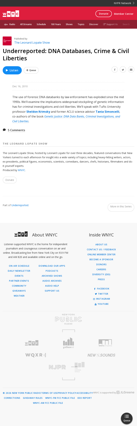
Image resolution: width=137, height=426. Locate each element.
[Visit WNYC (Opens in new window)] (31, 343)
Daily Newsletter (19, 271)
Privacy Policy (67, 393)
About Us (101, 245)
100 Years (56, 24)
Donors (101, 264)
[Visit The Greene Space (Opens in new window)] (101, 367)
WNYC (21, 170)
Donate (103, 13)
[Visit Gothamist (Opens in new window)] (68, 343)
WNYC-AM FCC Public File (48, 403)
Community (19, 286)
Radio (12, 24)
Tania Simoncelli (107, 112)
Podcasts (52, 271)
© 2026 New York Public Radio (22, 393)
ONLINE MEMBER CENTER (101, 254)
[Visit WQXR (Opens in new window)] (35, 355)
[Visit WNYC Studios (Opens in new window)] (105, 342)
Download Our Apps (52, 266)
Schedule (41, 24)
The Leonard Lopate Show (32, 43)
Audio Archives (52, 281)
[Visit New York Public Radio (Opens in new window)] (68, 319)
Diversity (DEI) (101, 274)
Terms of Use (49, 393)
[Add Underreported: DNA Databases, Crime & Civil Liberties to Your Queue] (31, 70)
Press (101, 279)
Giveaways (19, 291)
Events (19, 276)
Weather (19, 296)
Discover (93, 24)
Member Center (123, 13)
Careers (101, 269)
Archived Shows (52, 276)
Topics (81, 24)
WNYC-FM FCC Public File (60, 398)
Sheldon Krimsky (38, 112)
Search (126, 24)
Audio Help (52, 286)
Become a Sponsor (101, 259)
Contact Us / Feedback (101, 250)
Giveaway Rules (33, 398)
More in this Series (121, 206)
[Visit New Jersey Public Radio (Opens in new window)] (35, 367)
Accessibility (85, 393)
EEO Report (85, 398)
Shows (69, 24)
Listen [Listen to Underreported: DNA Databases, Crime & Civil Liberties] (11, 70)
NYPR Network (124, 3)
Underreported (19, 205)
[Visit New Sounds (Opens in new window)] (101, 355)
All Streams (26, 24)
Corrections (12, 398)
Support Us (110, 24)
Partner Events (19, 281)
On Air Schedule (19, 266)
